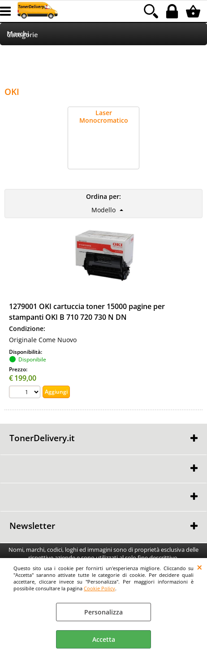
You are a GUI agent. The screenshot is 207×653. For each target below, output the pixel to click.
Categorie (22, 34)
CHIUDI (200, 567)
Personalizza (103, 612)
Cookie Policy (99, 588)
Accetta (103, 639)
